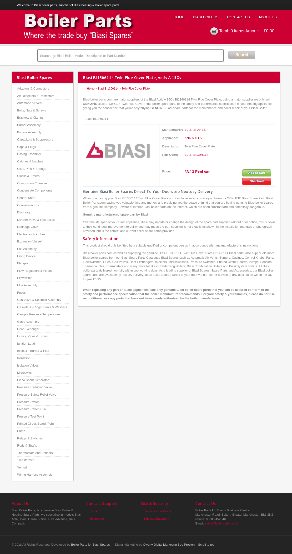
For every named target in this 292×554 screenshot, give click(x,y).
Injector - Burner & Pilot (33, 351)
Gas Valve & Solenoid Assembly (39, 300)
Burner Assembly (28, 125)
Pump (21, 431)
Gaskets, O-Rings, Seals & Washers (42, 307)
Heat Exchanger (28, 329)
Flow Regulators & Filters (34, 270)
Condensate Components (34, 190)
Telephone (97, 518)
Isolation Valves (28, 365)
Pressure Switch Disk (31, 409)
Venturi (22, 467)
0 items (237, 31)
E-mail (94, 511)
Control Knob (26, 198)
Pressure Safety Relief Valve (36, 394)
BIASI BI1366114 (196, 154)
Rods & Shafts (27, 445)
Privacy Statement (156, 518)
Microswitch (25, 372)
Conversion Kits (28, 205)
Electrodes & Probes (31, 234)
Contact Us (238, 17)
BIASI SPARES (195, 129)
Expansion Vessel (29, 241)
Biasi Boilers (206, 17)
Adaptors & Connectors (33, 88)
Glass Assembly (28, 321)
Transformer (25, 460)
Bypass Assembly (29, 132)
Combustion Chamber (32, 183)
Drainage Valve (27, 227)
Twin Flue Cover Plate (136, 88)
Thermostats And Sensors (35, 453)
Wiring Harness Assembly (34, 474)
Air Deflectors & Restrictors (35, 96)
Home (179, 17)
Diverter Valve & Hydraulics (36, 220)
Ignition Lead (26, 343)
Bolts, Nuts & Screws (31, 110)
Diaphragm (24, 212)
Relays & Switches (30, 438)
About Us (268, 17)
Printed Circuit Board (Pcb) (35, 423)
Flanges (22, 263)
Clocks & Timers (28, 176)
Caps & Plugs (26, 147)
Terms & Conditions (157, 511)
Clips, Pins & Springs (31, 169)
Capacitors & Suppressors (35, 139)
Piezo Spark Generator (33, 380)
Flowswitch (24, 278)
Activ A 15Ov (193, 138)
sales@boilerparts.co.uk (221, 523)
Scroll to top (206, 544)
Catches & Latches (30, 161)
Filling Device (26, 256)
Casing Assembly (29, 154)
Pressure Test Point (30, 416)
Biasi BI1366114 (108, 88)
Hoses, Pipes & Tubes (32, 336)
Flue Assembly (27, 285)
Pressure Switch (28, 402)
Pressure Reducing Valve (34, 387)
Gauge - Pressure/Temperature (38, 314)
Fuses (21, 292)
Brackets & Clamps (30, 117)
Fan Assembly (27, 249)
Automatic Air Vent (29, 103)
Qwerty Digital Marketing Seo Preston (169, 544)
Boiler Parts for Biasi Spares (90, 544)
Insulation (23, 358)
